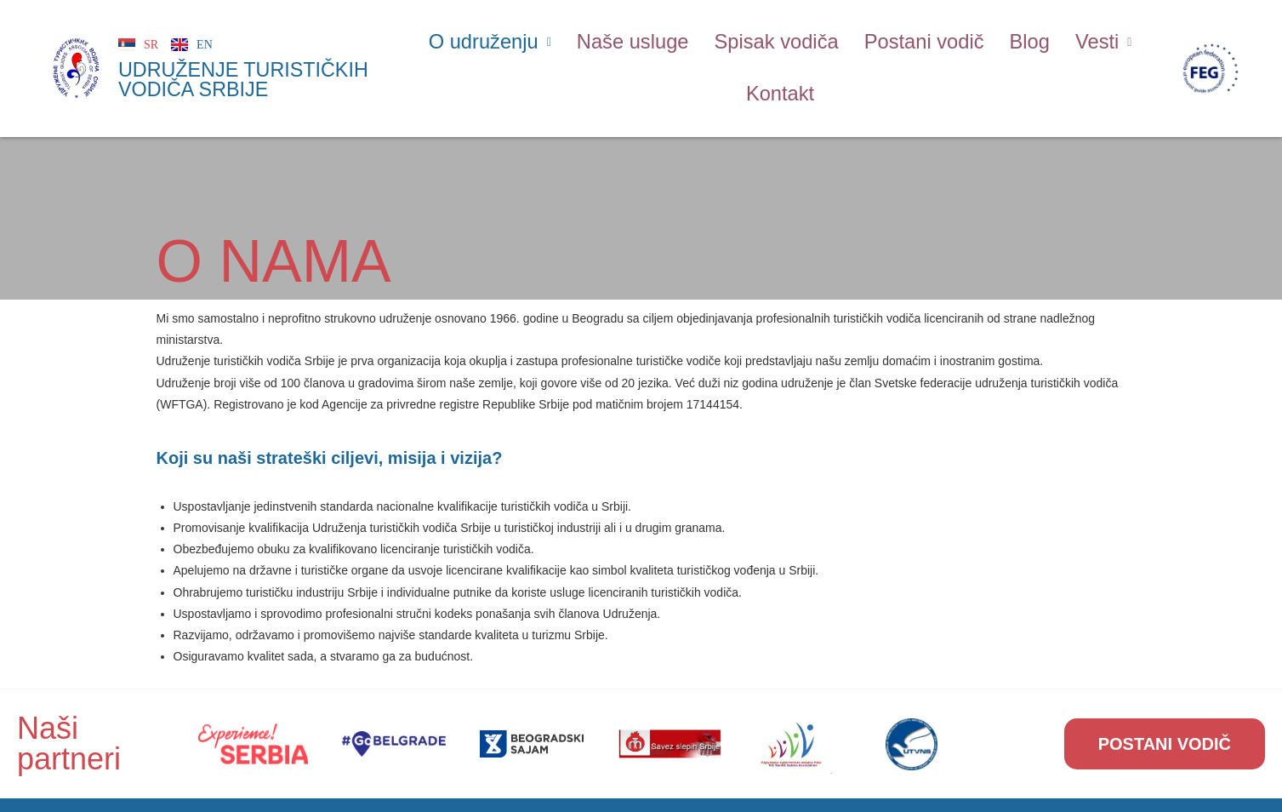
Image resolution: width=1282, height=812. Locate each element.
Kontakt (780, 84)
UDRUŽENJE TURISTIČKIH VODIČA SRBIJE (241, 73)
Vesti (1096, 39)
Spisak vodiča (775, 39)
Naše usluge (635, 39)
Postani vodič (920, 39)
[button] (496, 39)
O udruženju (496, 39)
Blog (1023, 39)
